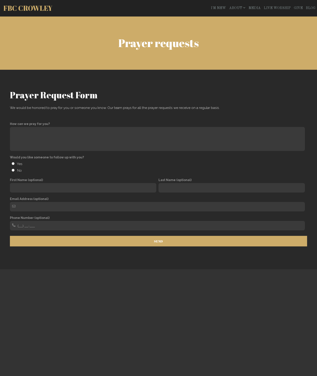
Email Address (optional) (29, 199)
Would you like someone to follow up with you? (47, 157)
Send (158, 241)
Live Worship (277, 8)
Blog (310, 8)
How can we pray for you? (30, 124)
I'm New (218, 8)
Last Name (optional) (175, 180)
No (19, 170)
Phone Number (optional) (30, 218)
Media (255, 8)
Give (298, 8)
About (237, 8)
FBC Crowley (27, 8)
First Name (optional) (26, 180)
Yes (19, 164)
